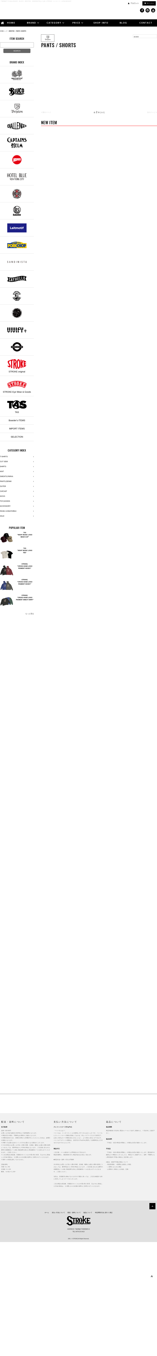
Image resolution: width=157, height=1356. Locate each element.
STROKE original (17, 365)
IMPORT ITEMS (17, 428)
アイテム (148, 3)
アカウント (134, 3)
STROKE (16, 9)
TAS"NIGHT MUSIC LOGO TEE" (24, 550)
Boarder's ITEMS (17, 420)
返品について (87, 1212)
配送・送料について (74, 1212)
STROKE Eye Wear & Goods (17, 385)
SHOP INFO (100, 23)
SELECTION (17, 437)
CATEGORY (56, 23)
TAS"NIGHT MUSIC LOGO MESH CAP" (24, 535)
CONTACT (145, 23)
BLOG (123, 23)
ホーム (47, 1212)
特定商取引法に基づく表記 (103, 1212)
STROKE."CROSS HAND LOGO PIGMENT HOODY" (24, 566)
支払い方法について (58, 1212)
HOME (11, 23)
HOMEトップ (3, 31)
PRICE (78, 23)
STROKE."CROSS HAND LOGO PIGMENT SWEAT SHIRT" (24, 598)
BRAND (33, 23)
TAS (17, 406)
